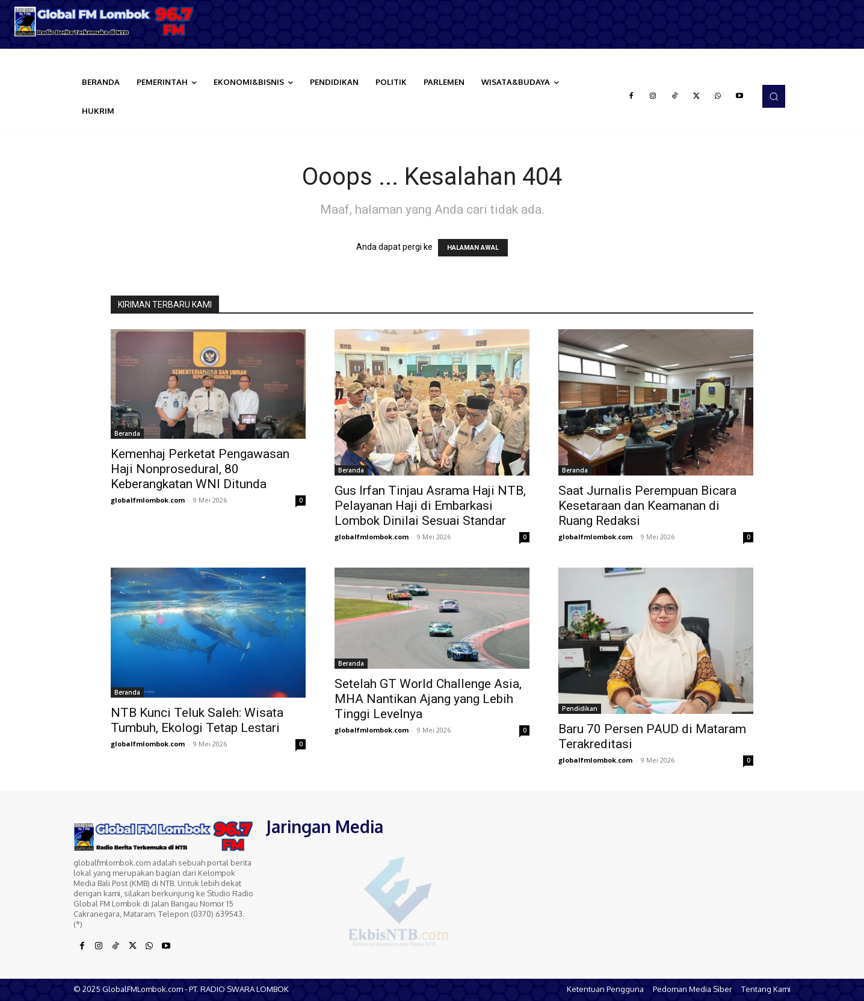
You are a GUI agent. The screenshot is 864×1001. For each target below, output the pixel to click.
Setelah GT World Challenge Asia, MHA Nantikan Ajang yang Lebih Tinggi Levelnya (428, 699)
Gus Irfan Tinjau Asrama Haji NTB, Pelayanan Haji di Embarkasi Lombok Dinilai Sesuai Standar (430, 505)
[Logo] (108, 21)
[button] (773, 96)
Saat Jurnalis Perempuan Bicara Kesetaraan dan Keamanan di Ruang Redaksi (647, 505)
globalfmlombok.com (148, 499)
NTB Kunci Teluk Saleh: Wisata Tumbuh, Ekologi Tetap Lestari (197, 720)
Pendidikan (579, 708)
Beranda (127, 433)
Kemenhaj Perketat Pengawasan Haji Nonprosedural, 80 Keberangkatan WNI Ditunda (200, 469)
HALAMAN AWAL (473, 248)
